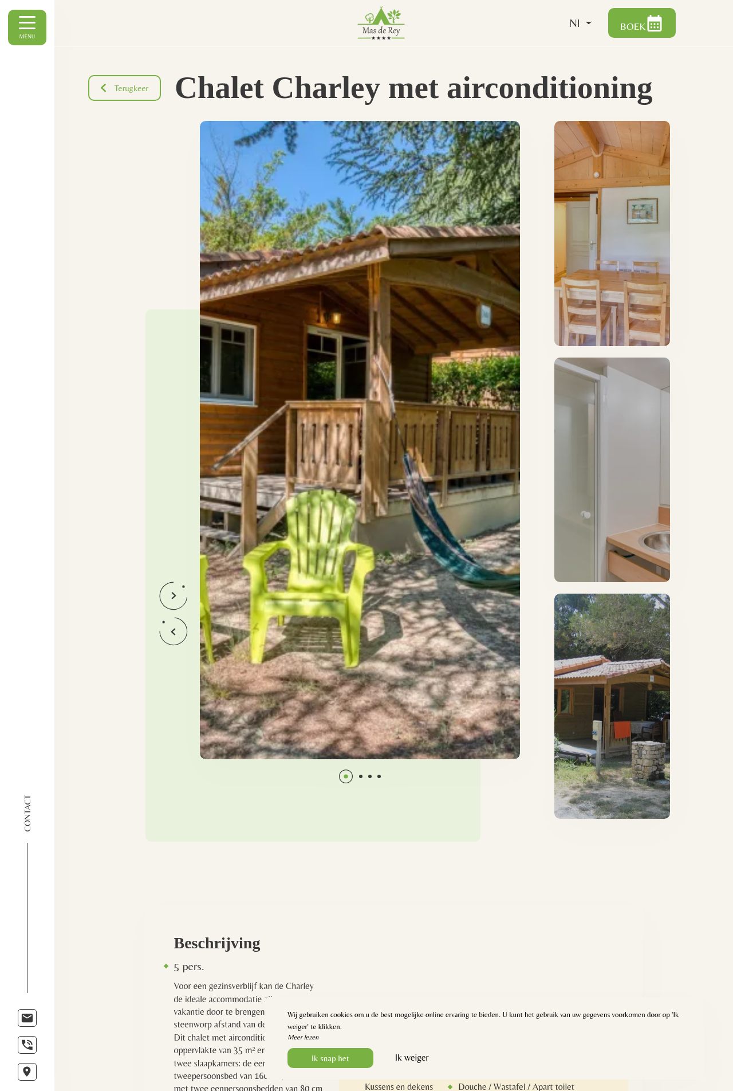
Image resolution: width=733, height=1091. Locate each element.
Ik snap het (330, 1058)
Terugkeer (125, 88)
